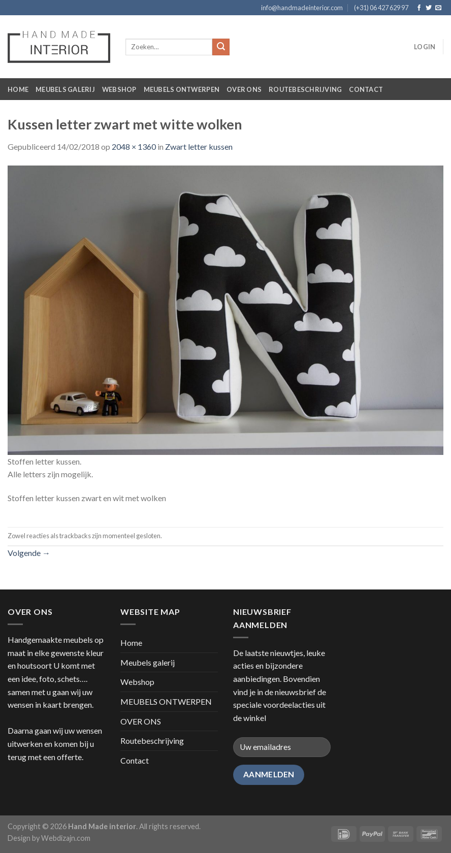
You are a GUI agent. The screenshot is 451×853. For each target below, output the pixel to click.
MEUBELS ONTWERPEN (181, 89)
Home (18, 89)
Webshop (119, 89)
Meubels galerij (65, 89)
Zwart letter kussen (199, 146)
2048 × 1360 (134, 146)
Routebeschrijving (305, 89)
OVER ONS (244, 89)
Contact (366, 89)
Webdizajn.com (65, 838)
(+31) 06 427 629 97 (381, 8)
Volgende (29, 552)
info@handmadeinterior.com (302, 8)
